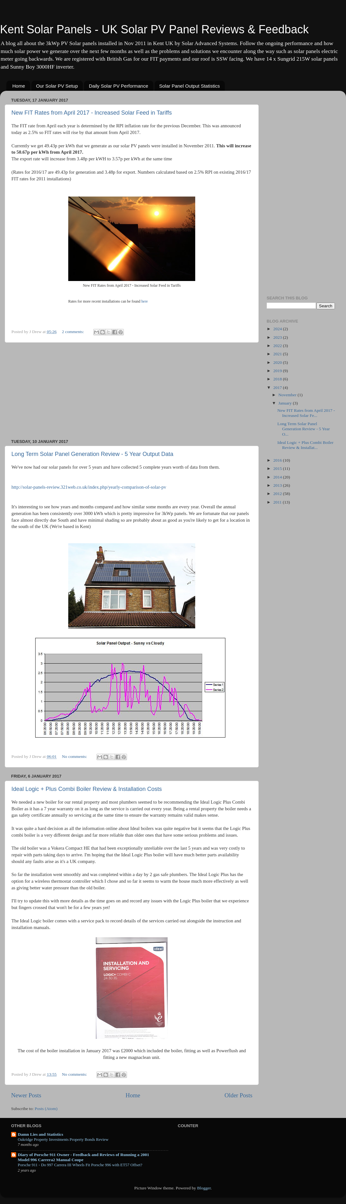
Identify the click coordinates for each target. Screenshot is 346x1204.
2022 (278, 345)
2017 (278, 387)
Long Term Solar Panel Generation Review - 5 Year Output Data (92, 454)
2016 (278, 460)
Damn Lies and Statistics (40, 1134)
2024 (278, 328)
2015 (278, 468)
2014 (278, 477)
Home (18, 86)
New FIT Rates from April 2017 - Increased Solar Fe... (306, 413)
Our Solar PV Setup (57, 86)
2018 (278, 379)
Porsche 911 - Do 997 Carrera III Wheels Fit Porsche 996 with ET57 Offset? (80, 1165)
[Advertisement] (131, 391)
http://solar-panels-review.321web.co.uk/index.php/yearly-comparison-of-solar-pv (88, 487)
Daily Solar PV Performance (118, 86)
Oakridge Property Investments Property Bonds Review (63, 1139)
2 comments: (73, 331)
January (285, 403)
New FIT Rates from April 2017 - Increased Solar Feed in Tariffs (91, 113)
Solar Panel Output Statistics (189, 86)
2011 (278, 502)
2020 (278, 362)
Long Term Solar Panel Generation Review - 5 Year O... (303, 428)
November (287, 394)
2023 (278, 337)
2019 (278, 370)
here (144, 301)
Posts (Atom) (46, 1108)
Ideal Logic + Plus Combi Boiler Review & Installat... (305, 445)
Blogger (204, 1188)
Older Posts (238, 1095)
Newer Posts (26, 1095)
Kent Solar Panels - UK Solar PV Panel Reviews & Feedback (154, 29)
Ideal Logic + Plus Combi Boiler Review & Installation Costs (86, 789)
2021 (278, 353)
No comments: (75, 756)
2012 (278, 493)
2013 (278, 485)
